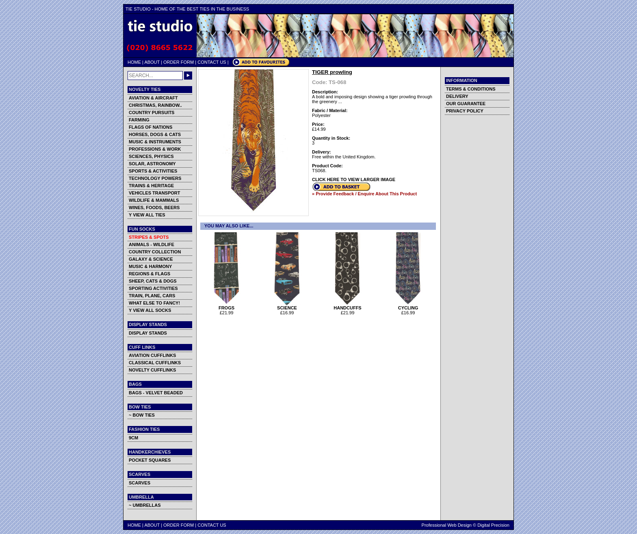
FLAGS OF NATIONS (150, 127)
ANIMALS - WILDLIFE (151, 244)
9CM (133, 437)
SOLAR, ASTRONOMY (152, 163)
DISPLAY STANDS (148, 333)
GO (188, 75)
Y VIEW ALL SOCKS (150, 310)
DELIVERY (457, 96)
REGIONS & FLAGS (149, 273)
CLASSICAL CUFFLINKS (155, 362)
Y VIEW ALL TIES (147, 214)
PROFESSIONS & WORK (155, 149)
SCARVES (139, 482)
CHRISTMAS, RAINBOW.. (155, 105)
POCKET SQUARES (150, 460)
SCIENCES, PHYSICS (151, 156)
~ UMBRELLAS (145, 505)
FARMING (139, 119)
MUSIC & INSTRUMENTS (155, 141)
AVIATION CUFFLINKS (152, 355)
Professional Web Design (447, 525)
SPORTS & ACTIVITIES (153, 171)
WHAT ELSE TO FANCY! (154, 303)
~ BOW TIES (142, 415)
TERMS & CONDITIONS (471, 88)
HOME (134, 62)
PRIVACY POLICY (464, 110)
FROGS (226, 305)
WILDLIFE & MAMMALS (154, 200)
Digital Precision (493, 525)
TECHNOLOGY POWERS (155, 178)
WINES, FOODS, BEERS (154, 207)
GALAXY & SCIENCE (151, 259)
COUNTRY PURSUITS (151, 112)
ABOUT (152, 62)
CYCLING (408, 305)
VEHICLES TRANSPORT (154, 192)
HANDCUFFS (347, 305)
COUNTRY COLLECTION (155, 251)
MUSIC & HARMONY (150, 266)
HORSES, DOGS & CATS (155, 134)
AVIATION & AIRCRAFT (153, 97)
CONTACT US (211, 62)
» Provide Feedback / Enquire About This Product (364, 193)
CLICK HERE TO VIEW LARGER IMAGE (353, 179)
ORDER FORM (178, 62)
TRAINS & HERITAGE (151, 185)
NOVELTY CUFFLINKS (152, 370)
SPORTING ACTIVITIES (153, 288)
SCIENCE (287, 305)
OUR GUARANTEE (465, 103)
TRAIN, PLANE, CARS (152, 295)
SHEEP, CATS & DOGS (153, 281)
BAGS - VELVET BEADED (156, 392)
